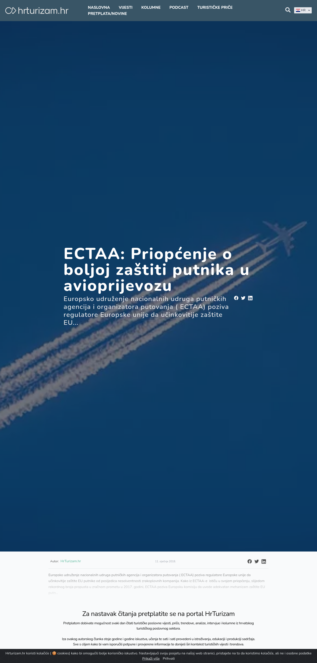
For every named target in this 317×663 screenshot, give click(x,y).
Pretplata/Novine (107, 13)
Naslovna (99, 7)
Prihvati (169, 658)
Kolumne (151, 7)
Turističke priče (215, 7)
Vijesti (125, 7)
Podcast (179, 7)
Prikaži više (151, 658)
